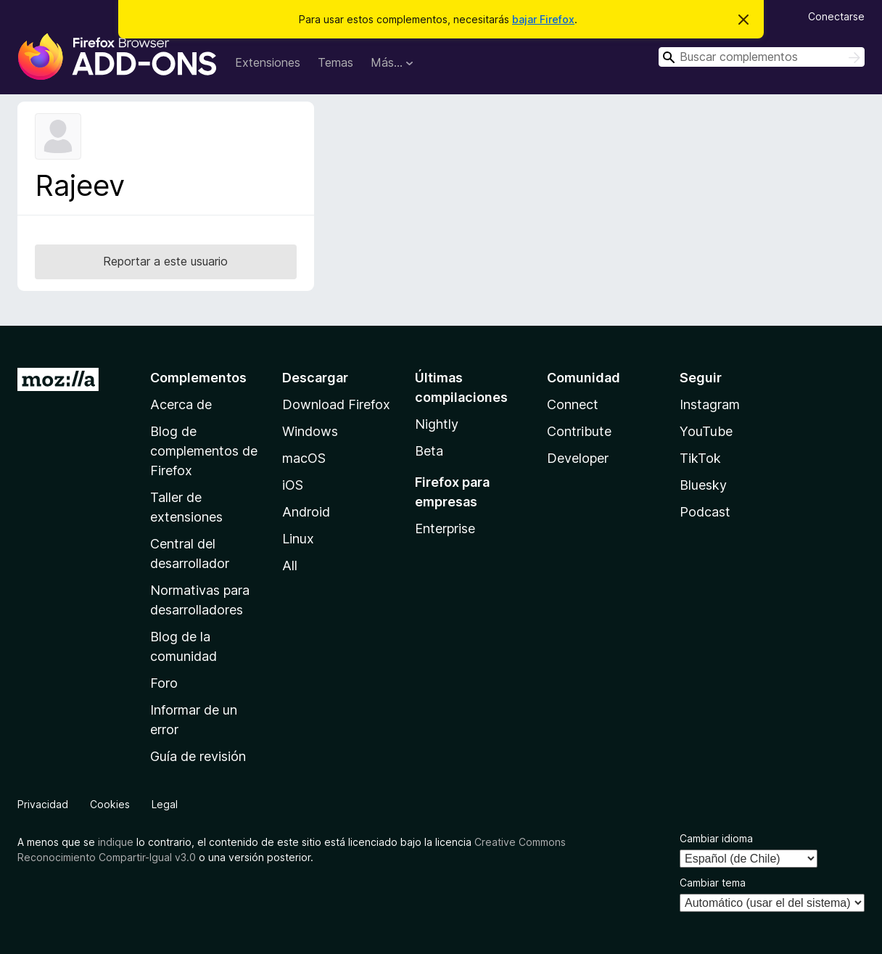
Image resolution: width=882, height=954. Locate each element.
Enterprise (445, 528)
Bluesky (703, 485)
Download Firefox (336, 404)
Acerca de (181, 404)
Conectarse (836, 16)
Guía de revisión (198, 756)
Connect (572, 404)
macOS (304, 458)
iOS (292, 485)
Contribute (579, 431)
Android (306, 511)
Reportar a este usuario (165, 261)
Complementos (198, 377)
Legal (165, 804)
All (289, 565)
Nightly (436, 424)
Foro (164, 683)
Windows (310, 431)
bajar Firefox (543, 19)
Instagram (710, 404)
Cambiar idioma (716, 838)
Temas (335, 62)
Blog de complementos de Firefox (203, 451)
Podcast (705, 511)
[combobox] (762, 57)
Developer (578, 458)
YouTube (706, 431)
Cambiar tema (713, 882)
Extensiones (267, 62)
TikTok (700, 458)
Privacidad (42, 804)
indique (115, 842)
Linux (298, 538)
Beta (429, 451)
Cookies (110, 804)
